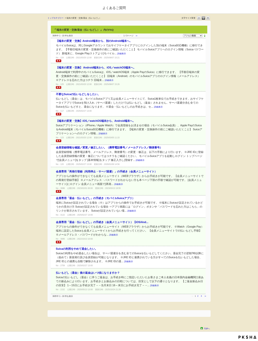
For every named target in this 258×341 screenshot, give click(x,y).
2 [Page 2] (197, 296)
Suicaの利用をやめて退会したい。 (77, 248)
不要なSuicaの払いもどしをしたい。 (78, 94)
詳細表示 (121, 53)
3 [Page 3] (201, 296)
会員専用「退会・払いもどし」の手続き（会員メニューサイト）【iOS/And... (102, 222)
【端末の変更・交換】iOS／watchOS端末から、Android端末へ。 (95, 120)
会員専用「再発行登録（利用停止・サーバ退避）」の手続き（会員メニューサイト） (106, 171)
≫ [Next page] (205, 296)
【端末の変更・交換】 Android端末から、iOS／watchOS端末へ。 (96, 67)
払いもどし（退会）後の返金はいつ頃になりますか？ (88, 272)
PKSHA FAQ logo (247, 337)
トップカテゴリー (56, 18)
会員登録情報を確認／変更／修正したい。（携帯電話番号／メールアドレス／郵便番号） (109, 147)
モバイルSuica (73, 7)
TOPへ (207, 329)
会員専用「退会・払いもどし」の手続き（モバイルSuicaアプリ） (95, 198)
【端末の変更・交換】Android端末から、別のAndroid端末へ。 (94, 40)
